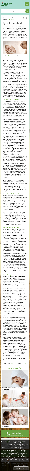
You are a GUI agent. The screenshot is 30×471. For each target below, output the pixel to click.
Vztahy (12, 17)
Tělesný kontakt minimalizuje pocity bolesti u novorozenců (15, 380)
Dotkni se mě (15, 418)
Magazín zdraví (6, 17)
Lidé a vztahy (10, 55)
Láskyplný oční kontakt (15, 399)
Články (22, 55)
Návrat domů (18, 360)
